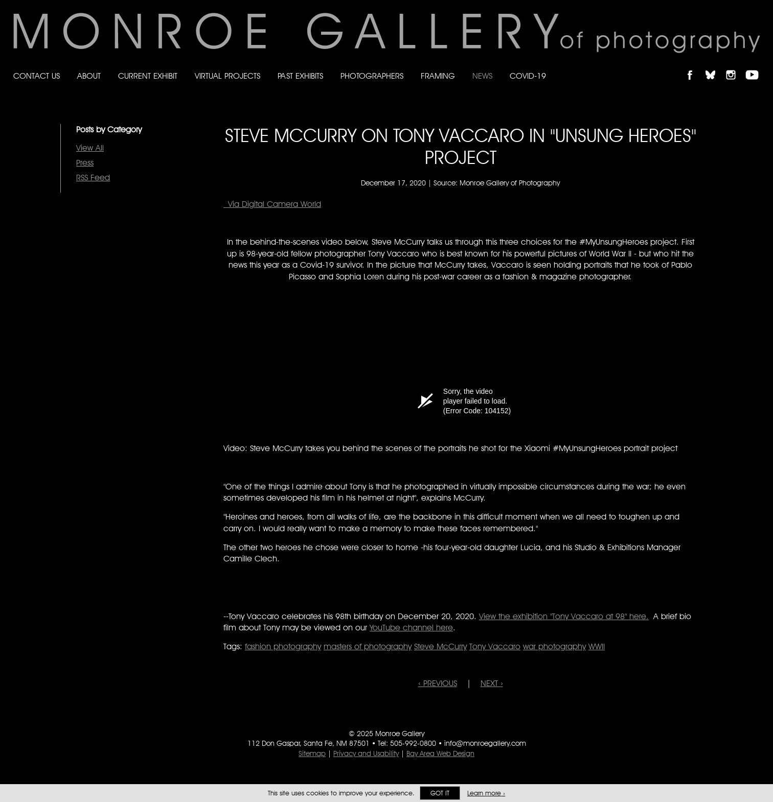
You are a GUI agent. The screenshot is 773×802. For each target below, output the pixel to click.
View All (90, 148)
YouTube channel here (411, 627)
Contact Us (36, 76)
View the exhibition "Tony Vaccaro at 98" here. (564, 616)
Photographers (371, 76)
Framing (438, 76)
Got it (439, 793)
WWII (596, 646)
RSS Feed (93, 177)
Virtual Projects (227, 76)
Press (85, 163)
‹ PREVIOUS (437, 683)
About (89, 76)
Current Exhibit (147, 76)
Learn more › (486, 793)
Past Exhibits (300, 76)
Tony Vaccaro (494, 646)
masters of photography (368, 646)
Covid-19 (528, 76)
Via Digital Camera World (272, 204)
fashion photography (283, 646)
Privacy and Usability (366, 753)
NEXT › (492, 683)
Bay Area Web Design (440, 753)
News (482, 76)
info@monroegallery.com (485, 743)
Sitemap (312, 753)
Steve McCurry (440, 646)
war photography (554, 646)
